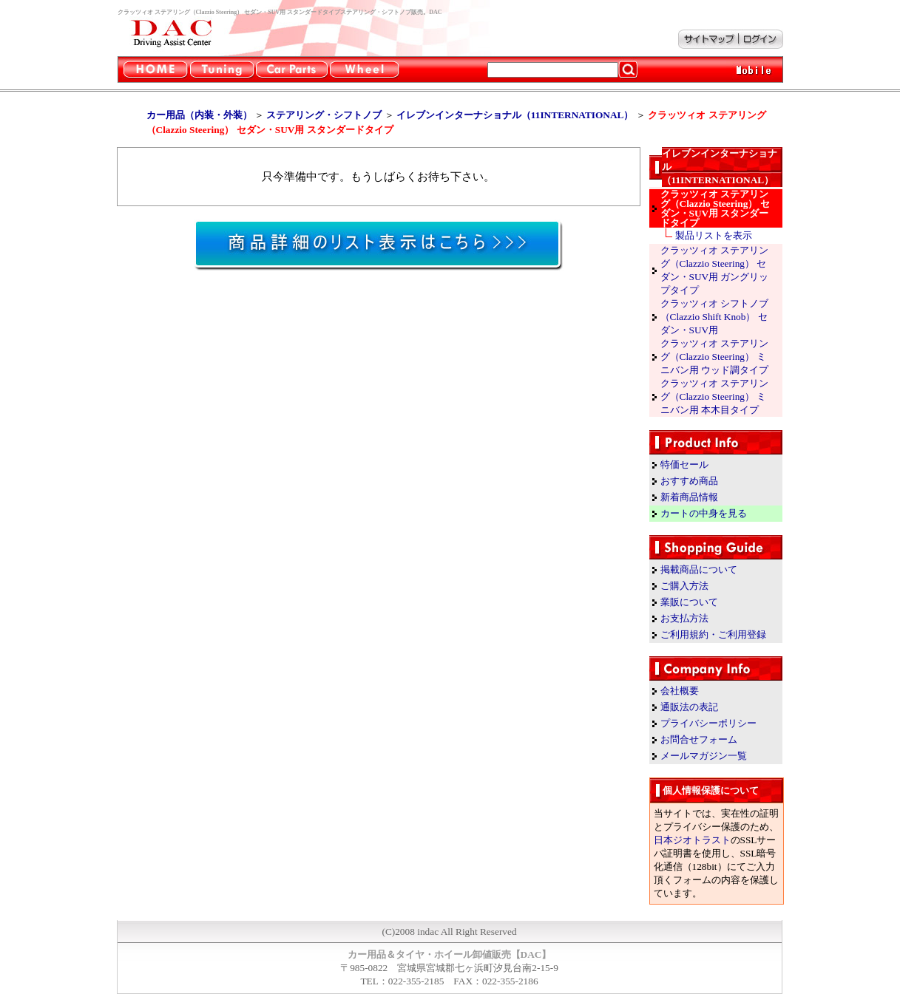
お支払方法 (684, 618)
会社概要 (679, 690)
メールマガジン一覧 (703, 755)
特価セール (684, 464)
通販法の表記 (689, 706)
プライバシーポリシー (708, 723)
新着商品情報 (689, 497)
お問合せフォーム (698, 739)
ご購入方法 (684, 585)
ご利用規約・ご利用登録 (713, 634)
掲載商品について (698, 569)
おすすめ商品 (689, 480)
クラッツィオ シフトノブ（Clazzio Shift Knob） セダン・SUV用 (714, 317)
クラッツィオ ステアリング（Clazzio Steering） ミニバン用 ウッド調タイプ (714, 356)
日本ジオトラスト (692, 839)
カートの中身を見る (703, 513)
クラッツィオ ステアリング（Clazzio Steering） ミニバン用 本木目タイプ (714, 396)
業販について (689, 601)
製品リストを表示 (713, 235)
